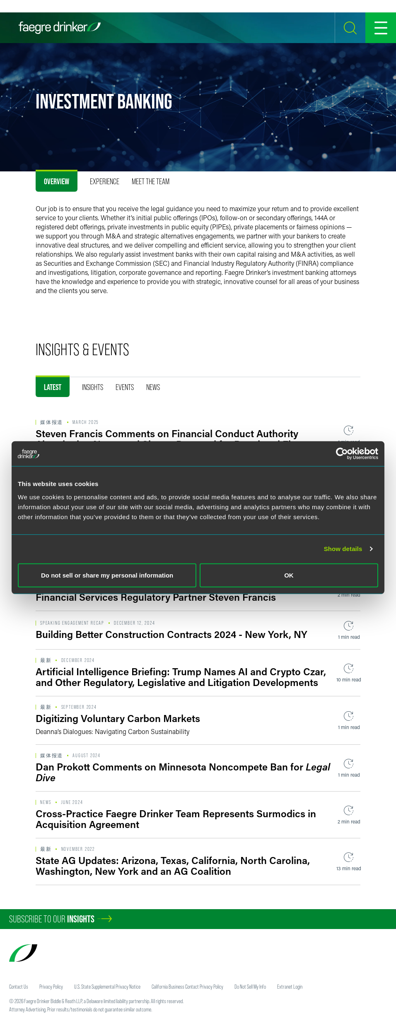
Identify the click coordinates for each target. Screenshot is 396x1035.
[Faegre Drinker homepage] (60, 28)
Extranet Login (289, 986)
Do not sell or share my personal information (107, 574)
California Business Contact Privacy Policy (187, 986)
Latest (52, 387)
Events (125, 387)
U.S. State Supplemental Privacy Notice (107, 986)
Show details (343, 548)
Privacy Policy (51, 986)
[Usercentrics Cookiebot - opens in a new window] (342, 454)
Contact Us (18, 986)
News (153, 387)
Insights (92, 387)
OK (289, 574)
